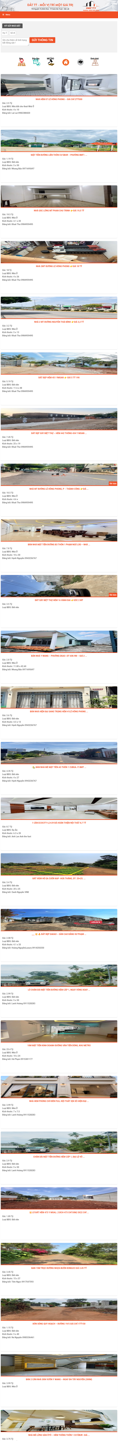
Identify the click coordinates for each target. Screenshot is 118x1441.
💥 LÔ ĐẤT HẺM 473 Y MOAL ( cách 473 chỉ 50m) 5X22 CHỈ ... (59, 1212)
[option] (22, 66)
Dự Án (14, 830)
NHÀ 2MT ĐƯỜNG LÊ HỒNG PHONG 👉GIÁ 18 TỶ (59, 266)
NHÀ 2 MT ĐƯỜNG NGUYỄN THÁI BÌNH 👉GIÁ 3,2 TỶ (59, 322)
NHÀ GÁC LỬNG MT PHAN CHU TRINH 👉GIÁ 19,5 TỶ (59, 210)
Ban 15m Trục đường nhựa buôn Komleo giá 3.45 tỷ (59, 1268)
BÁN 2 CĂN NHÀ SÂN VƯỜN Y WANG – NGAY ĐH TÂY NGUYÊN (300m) (59, 1379)
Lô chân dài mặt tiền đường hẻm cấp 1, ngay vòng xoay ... (59, 990)
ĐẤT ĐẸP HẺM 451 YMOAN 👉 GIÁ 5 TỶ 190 (59, 377)
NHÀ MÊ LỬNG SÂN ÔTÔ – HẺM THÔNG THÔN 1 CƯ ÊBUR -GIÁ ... (59, 1435)
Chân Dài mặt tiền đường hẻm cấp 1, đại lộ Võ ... (59, 1157)
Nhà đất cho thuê (20, 106)
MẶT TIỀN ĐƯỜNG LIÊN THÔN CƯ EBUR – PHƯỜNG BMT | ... (59, 155)
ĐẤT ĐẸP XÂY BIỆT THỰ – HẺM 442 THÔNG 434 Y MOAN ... (59, 433)
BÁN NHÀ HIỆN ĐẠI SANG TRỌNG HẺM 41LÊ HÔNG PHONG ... (59, 711)
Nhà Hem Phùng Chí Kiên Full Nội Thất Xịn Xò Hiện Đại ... (59, 1101)
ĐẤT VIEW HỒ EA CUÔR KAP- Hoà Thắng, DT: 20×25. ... (59, 878)
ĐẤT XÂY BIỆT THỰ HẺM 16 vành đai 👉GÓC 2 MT (59, 600)
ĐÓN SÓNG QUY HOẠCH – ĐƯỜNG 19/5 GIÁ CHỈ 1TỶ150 (59, 1324)
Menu (6, 15)
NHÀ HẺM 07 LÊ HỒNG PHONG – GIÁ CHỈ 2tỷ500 (59, 99)
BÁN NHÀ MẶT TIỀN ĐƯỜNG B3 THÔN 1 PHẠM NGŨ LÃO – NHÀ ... (59, 544)
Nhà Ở (31, 106)
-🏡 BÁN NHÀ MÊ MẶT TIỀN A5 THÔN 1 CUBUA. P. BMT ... (59, 767)
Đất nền (15, 162)
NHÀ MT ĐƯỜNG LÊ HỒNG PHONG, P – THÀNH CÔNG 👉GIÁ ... (58, 489)
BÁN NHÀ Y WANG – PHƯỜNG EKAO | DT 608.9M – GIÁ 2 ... (59, 656)
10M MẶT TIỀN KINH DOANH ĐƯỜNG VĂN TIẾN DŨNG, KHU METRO (59, 1045)
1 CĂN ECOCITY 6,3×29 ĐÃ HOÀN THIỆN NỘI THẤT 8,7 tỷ (59, 823)
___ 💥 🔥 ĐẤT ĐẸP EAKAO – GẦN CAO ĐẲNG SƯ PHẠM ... (59, 934)
